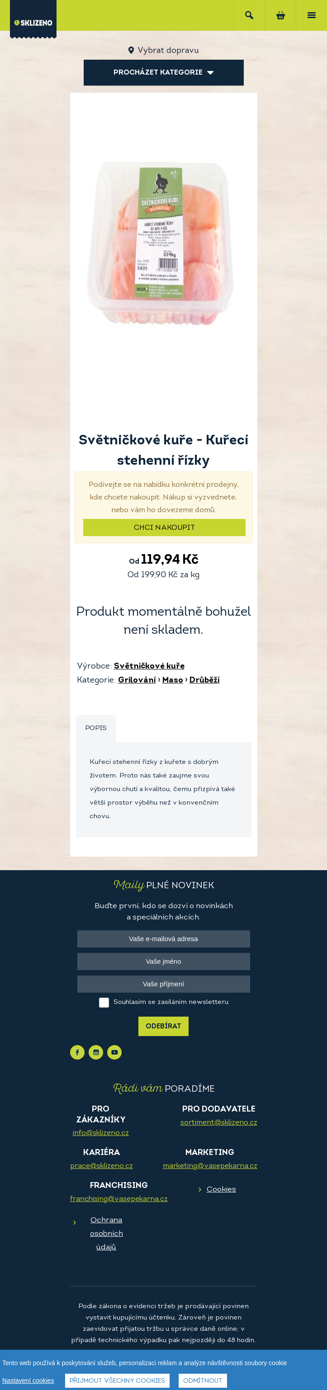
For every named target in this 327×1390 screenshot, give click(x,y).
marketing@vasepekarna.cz (210, 1166)
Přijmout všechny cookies (117, 1381)
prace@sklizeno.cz (101, 1166)
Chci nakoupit (164, 528)
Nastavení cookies (28, 1380)
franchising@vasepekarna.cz (119, 1199)
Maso (172, 680)
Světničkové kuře (149, 666)
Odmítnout (203, 1381)
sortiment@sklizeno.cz (218, 1122)
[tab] (96, 729)
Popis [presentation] (96, 728)
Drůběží (205, 680)
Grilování (137, 680)
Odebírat (163, 1026)
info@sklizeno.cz (101, 1133)
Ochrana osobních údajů (106, 1233)
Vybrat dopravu (168, 51)
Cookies (221, 1189)
